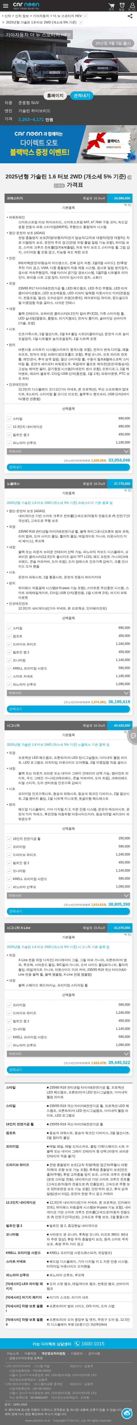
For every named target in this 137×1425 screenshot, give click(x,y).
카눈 (26, 5)
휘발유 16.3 (94, 198)
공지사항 (94, 1353)
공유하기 (130, 15)
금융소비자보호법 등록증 (26, 1358)
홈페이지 (55, 95)
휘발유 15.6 (94, 928)
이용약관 (30, 1353)
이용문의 (77, 1353)
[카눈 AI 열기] (125, 1413)
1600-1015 (92, 1343)
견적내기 (82, 95)
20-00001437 (39, 1397)
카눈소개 (13, 1353)
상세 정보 (81, 22)
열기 (131, 735)
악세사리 (15, 451)
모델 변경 (85, 16)
